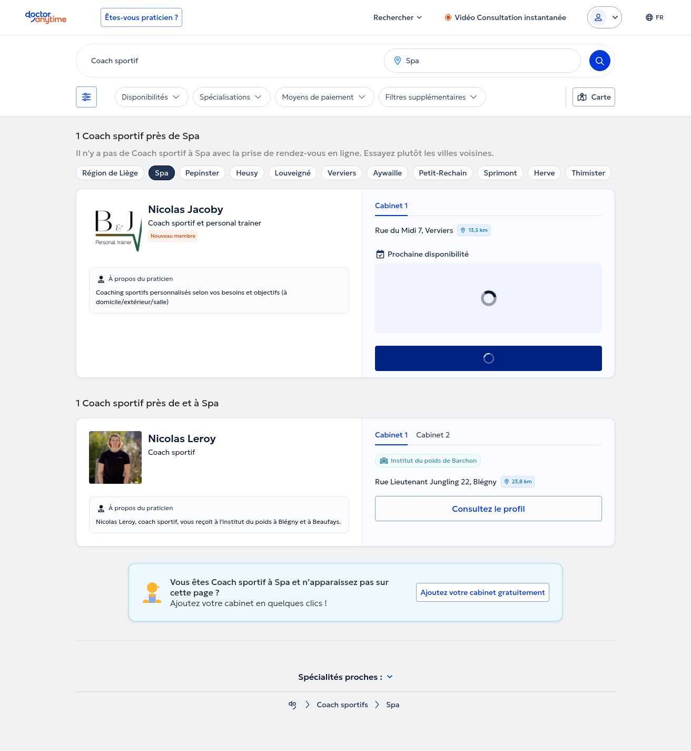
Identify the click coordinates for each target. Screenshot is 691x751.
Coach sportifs (342, 704)
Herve (544, 173)
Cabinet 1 (391, 205)
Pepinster (202, 173)
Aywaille (387, 173)
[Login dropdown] (604, 17)
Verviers (342, 173)
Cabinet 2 (433, 435)
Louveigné (293, 173)
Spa (162, 173)
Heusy (247, 173)
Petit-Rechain (443, 173)
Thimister (588, 173)
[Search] (599, 60)
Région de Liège (110, 173)
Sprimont (500, 173)
